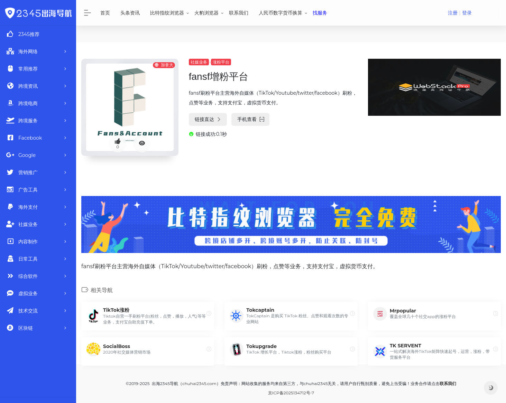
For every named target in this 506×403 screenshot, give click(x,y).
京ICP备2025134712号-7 (291, 392)
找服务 (320, 13)
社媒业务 (199, 62)
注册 (453, 13)
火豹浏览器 (206, 13)
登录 (467, 13)
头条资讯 (130, 13)
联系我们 (238, 13)
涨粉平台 (221, 62)
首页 (105, 13)
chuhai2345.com (199, 383)
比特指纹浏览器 (167, 13)
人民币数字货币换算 (280, 13)
